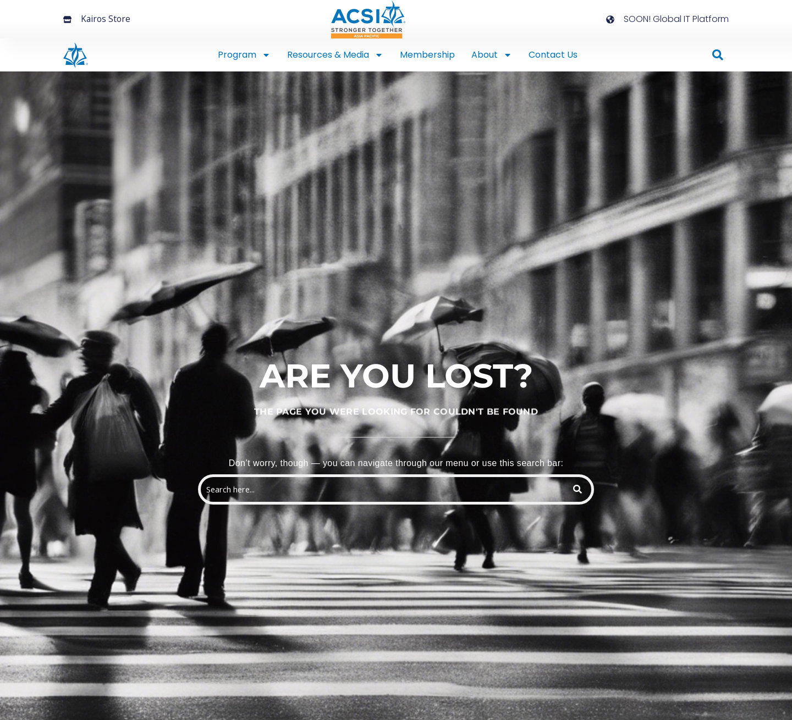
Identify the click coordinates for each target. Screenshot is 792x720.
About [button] (491, 55)
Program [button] (244, 55)
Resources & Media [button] (335, 55)
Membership (427, 54)
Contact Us (553, 54)
